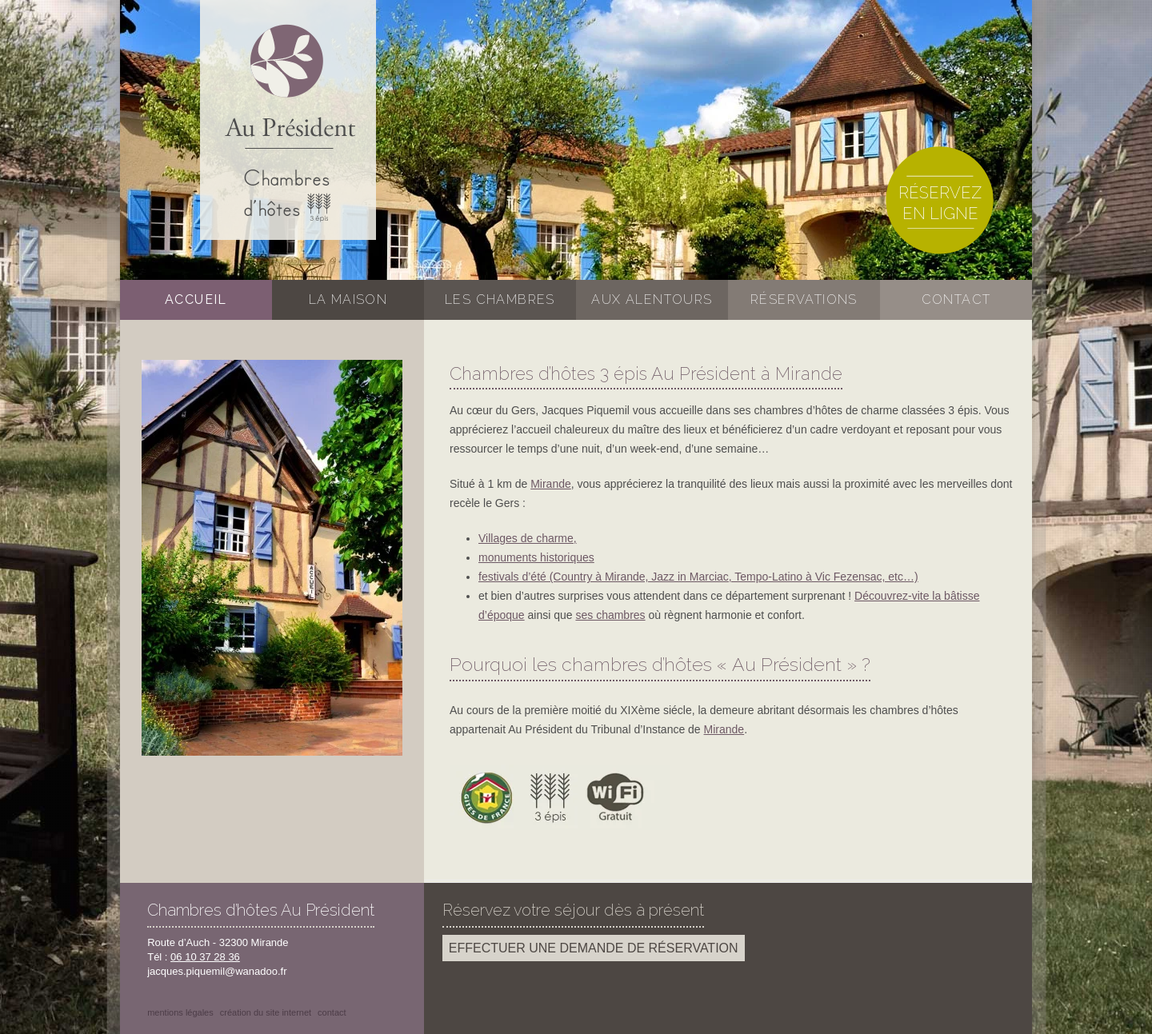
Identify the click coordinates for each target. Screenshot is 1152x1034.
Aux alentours (651, 299)
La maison (348, 299)
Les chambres (500, 299)
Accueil (196, 299)
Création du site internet (265, 1012)
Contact (956, 299)
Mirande (550, 483)
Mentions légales (180, 1012)
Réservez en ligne (940, 203)
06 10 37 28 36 (205, 957)
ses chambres (610, 615)
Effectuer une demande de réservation (593, 948)
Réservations (804, 299)
